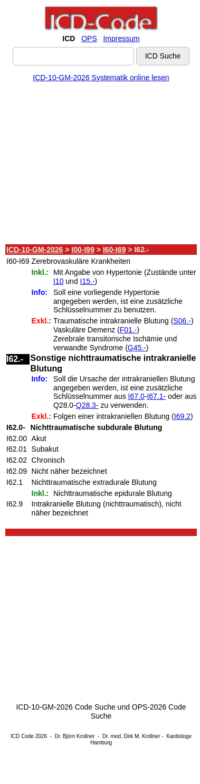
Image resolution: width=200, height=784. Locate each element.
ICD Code (22, 736)
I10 (58, 281)
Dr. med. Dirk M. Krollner (131, 736)
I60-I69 (114, 249)
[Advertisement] (99, 165)
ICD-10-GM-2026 (34, 249)
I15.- (87, 281)
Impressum (121, 38)
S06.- (182, 321)
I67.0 (136, 396)
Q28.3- (87, 405)
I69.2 (182, 416)
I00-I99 (82, 249)
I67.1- (156, 396)
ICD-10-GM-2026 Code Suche (65, 707)
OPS (89, 38)
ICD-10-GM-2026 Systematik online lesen (101, 77)
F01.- (128, 330)
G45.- (137, 347)
